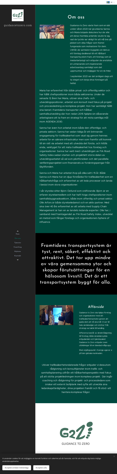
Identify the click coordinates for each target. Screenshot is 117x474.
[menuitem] (18, 234)
